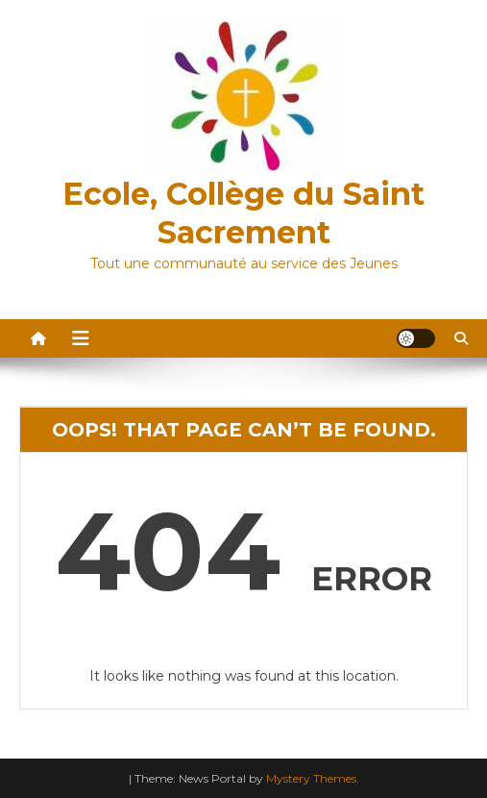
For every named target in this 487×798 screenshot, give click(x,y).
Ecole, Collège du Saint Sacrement (243, 213)
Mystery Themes (311, 778)
